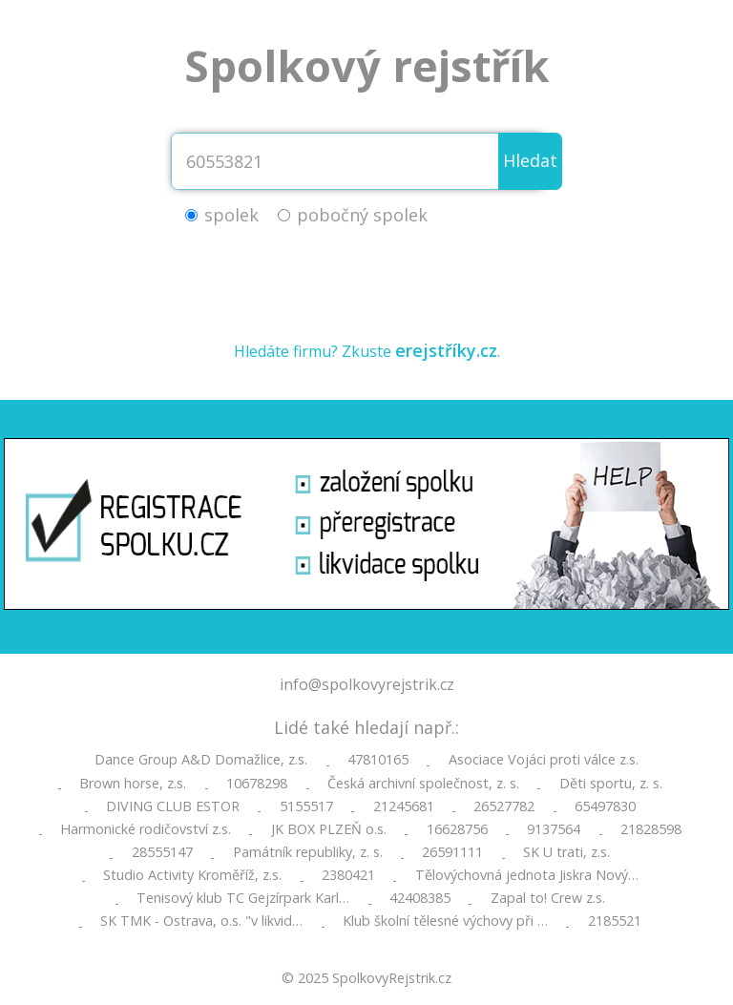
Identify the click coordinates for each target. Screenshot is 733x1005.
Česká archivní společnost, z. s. (423, 783)
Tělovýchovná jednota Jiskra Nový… (527, 875)
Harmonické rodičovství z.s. (145, 829)
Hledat (530, 160)
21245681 (403, 806)
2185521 (614, 921)
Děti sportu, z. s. (610, 783)
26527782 (503, 806)
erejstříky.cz (446, 350)
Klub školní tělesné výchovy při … (445, 921)
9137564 (553, 829)
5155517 (306, 806)
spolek (231, 214)
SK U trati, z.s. (566, 852)
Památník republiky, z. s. (308, 852)
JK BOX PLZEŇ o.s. (329, 829)
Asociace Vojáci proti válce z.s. (544, 759)
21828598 (650, 829)
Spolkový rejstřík (367, 65)
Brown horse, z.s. (132, 783)
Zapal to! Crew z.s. (548, 898)
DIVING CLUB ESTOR (173, 806)
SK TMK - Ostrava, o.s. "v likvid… (201, 921)
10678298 (256, 783)
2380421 (348, 875)
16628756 (457, 829)
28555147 (162, 852)
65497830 (605, 806)
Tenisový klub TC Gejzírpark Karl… (242, 898)
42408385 (419, 898)
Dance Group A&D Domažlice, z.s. (200, 759)
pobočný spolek (362, 214)
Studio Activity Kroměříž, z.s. (192, 875)
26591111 (452, 852)
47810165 (377, 759)
